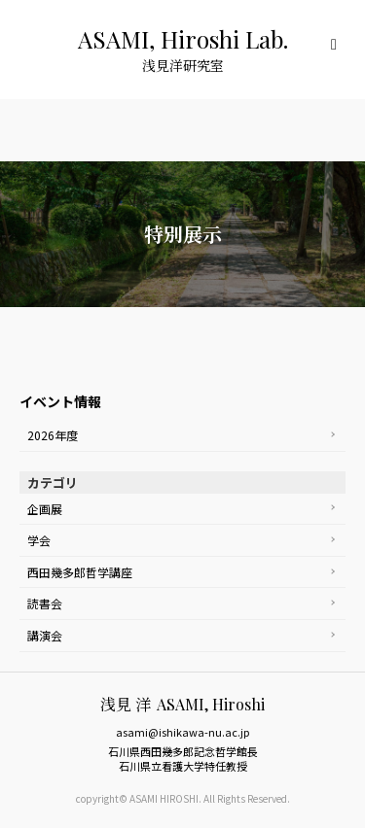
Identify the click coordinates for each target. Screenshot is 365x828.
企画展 (44, 508)
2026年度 (52, 435)
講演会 (44, 635)
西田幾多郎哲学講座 (79, 572)
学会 (39, 540)
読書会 (44, 603)
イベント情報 (60, 401)
